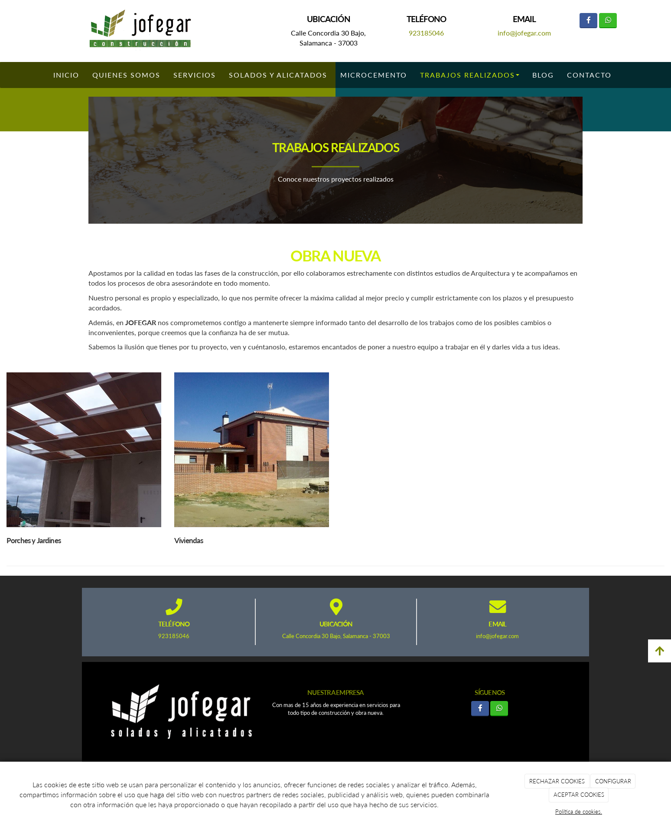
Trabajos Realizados (469, 75)
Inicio (66, 75)
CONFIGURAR (613, 781)
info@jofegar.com (524, 33)
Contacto (589, 75)
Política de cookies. (578, 811)
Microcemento (373, 75)
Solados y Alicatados (278, 75)
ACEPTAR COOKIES (579, 794)
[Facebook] (588, 20)
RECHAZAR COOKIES (557, 781)
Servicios (194, 75)
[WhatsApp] (608, 20)
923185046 (426, 33)
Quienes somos (126, 75)
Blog (543, 75)
